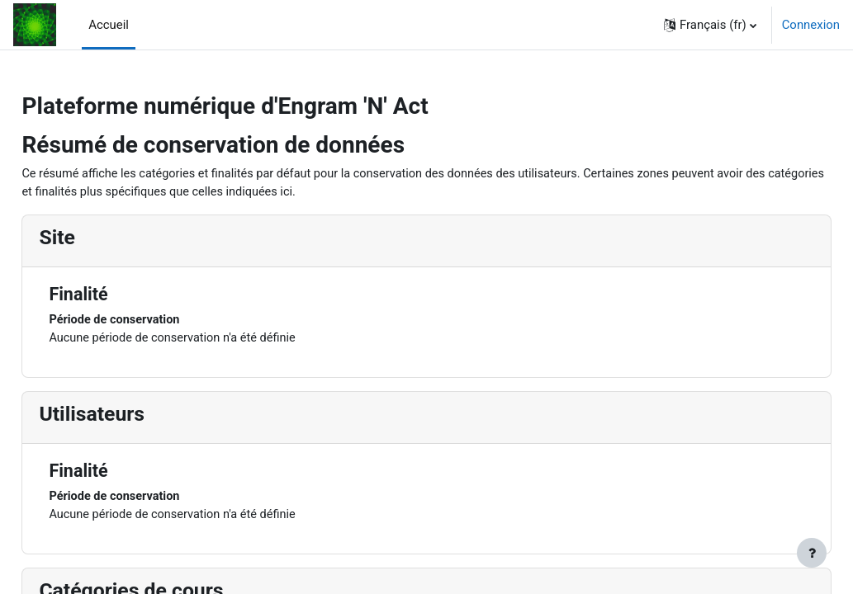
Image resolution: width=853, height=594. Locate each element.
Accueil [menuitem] (108, 24)
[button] (710, 25)
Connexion (811, 24)
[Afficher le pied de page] (812, 553)
